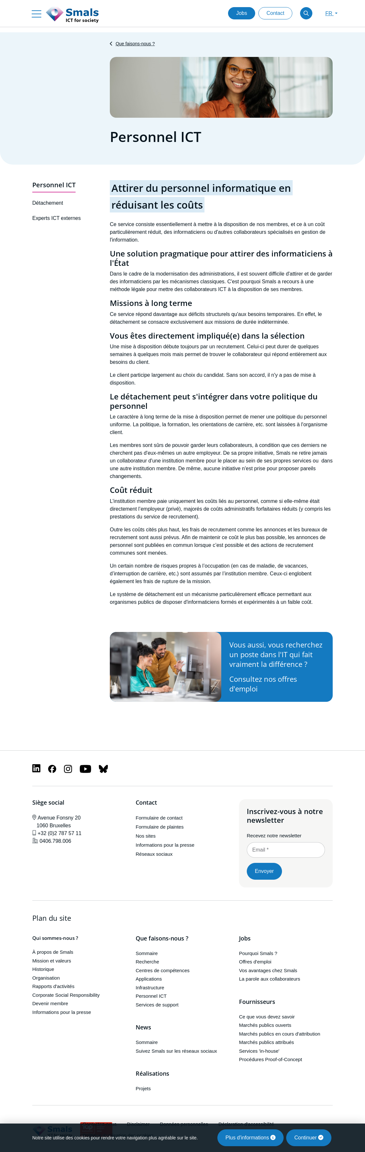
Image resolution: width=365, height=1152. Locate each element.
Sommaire (147, 953)
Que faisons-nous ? (135, 43)
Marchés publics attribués (266, 1042)
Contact (275, 13)
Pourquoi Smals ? (258, 953)
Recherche (147, 962)
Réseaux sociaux (154, 854)
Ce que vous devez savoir (267, 1016)
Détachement (47, 203)
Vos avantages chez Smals (268, 970)
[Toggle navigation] (36, 13)
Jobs (241, 13)
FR (329, 13)
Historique (43, 969)
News (143, 1027)
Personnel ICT (54, 184)
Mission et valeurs (51, 960)
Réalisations (152, 1073)
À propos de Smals (52, 952)
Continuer (308, 1137)
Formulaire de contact (159, 818)
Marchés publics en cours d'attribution (279, 1034)
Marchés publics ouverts (265, 1025)
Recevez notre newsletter (274, 835)
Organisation (46, 978)
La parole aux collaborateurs (269, 979)
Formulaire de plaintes (159, 827)
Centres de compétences (163, 970)
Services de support (157, 1004)
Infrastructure (150, 987)
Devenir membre (50, 1003)
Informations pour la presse (165, 845)
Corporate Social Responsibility (65, 995)
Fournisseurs (257, 1001)
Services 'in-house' (259, 1051)
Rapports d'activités (53, 986)
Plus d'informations (250, 1137)
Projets (143, 1088)
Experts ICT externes (56, 218)
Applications (149, 979)
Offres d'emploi (255, 962)
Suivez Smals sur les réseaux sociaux (176, 1051)
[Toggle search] (306, 13)
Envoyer (264, 871)
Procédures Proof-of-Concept (270, 1059)
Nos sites (146, 836)
